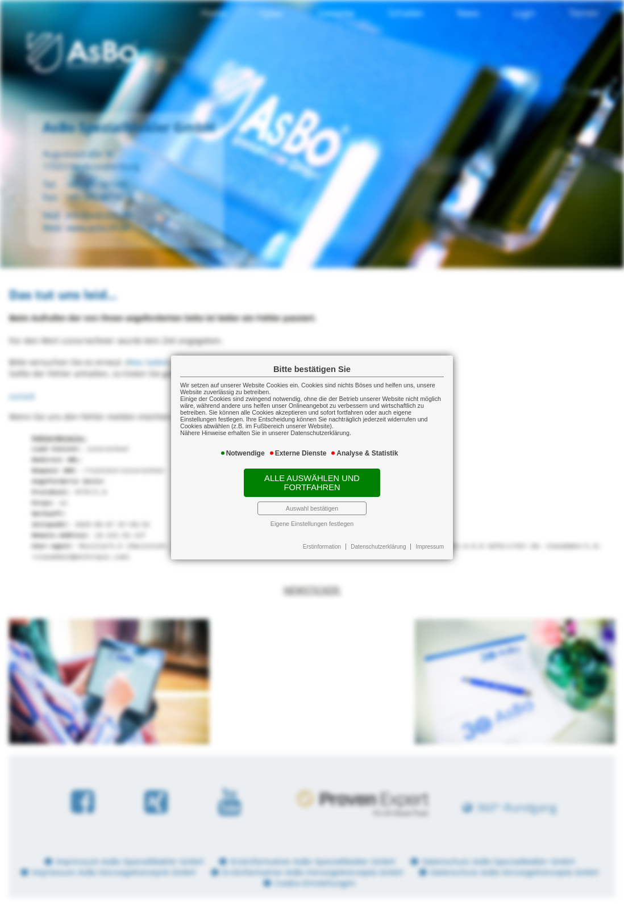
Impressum (430, 547)
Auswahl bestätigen (312, 508)
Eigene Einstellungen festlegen (312, 523)
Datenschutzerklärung (378, 547)
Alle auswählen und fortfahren (312, 483)
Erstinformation (322, 547)
